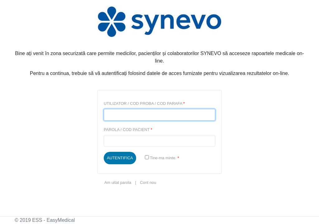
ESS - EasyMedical (53, 220)
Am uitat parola (117, 182)
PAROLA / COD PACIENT (128, 129)
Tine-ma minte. (162, 157)
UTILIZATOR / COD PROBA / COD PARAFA (144, 103)
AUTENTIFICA (120, 158)
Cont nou (148, 182)
